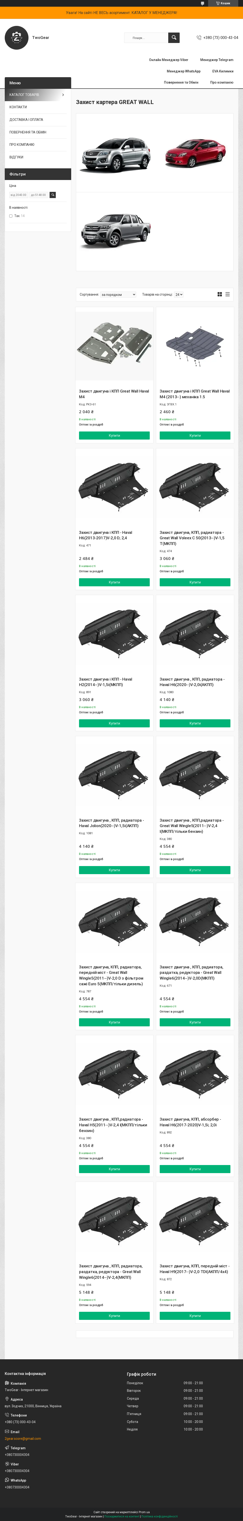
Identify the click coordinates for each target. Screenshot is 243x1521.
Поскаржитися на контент (121, 1516)
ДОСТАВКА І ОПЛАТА (26, 120)
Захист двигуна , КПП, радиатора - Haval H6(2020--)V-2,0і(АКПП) (192, 682)
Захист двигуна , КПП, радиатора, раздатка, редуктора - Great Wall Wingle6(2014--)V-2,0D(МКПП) (191, 973)
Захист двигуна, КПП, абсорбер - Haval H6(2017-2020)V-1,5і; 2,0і (190, 1122)
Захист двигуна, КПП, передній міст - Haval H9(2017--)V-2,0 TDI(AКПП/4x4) (195, 1269)
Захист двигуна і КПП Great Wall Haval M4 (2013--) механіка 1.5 (195, 394)
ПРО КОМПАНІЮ (21, 145)
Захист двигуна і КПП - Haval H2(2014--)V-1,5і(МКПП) (105, 682)
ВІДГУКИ (16, 157)
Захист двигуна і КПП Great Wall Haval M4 (114, 394)
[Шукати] (174, 38)
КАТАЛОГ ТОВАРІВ (24, 95)
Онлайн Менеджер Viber (168, 60)
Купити (114, 435)
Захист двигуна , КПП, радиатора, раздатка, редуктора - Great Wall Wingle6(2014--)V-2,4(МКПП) (111, 1272)
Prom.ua (144, 1512)
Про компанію (222, 82)
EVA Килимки (223, 71)
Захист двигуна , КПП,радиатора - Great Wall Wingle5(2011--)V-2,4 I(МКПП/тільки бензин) (192, 826)
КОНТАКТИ (18, 107)
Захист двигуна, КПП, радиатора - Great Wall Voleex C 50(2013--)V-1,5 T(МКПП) (192, 538)
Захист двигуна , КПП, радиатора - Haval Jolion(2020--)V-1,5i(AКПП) (111, 823)
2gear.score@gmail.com (23, 1438)
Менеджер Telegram (217, 60)
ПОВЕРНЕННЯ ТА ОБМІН (27, 132)
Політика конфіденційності (159, 1516)
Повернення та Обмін (181, 82)
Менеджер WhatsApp (184, 71)
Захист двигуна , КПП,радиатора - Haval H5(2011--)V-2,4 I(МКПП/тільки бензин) (113, 1125)
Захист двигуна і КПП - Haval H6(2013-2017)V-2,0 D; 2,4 (105, 535)
